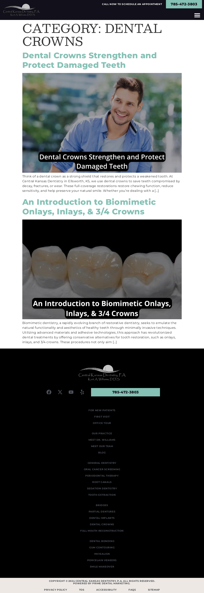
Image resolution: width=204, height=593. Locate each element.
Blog (102, 452)
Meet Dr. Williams (102, 439)
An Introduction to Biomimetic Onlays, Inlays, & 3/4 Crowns (89, 206)
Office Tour (102, 423)
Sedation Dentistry (102, 488)
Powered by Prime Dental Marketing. (102, 583)
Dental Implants (102, 517)
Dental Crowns (102, 524)
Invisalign (102, 553)
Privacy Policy (55, 589)
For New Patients (102, 410)
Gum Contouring (102, 547)
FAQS (132, 589)
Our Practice (102, 433)
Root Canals (102, 482)
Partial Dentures (102, 511)
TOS (81, 589)
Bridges (102, 505)
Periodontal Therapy (102, 475)
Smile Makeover (102, 566)
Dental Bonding (102, 541)
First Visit (102, 416)
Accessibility (106, 589)
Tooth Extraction (102, 494)
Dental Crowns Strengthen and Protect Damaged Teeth (89, 60)
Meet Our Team (102, 446)
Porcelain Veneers (102, 560)
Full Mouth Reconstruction (102, 530)
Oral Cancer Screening (102, 469)
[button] (197, 15)
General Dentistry (102, 462)
